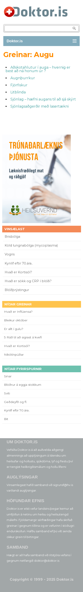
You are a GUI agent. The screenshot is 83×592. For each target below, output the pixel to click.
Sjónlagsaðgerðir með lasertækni (39, 106)
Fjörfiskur (18, 85)
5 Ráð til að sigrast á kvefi (23, 337)
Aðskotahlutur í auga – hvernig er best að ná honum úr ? (38, 69)
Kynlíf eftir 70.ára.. (19, 263)
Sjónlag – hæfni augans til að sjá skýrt (43, 99)
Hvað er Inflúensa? (18, 311)
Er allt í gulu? (14, 329)
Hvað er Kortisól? (19, 272)
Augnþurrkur (22, 78)
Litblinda (18, 92)
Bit (6, 419)
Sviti (7, 393)
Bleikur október (15, 320)
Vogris (10, 254)
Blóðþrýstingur (17, 290)
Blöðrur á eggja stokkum (22, 384)
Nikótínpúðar (14, 354)
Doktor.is (15, 41)
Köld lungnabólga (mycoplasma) (31, 245)
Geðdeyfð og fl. (15, 402)
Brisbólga (12, 237)
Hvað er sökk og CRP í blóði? (28, 281)
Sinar (8, 376)
